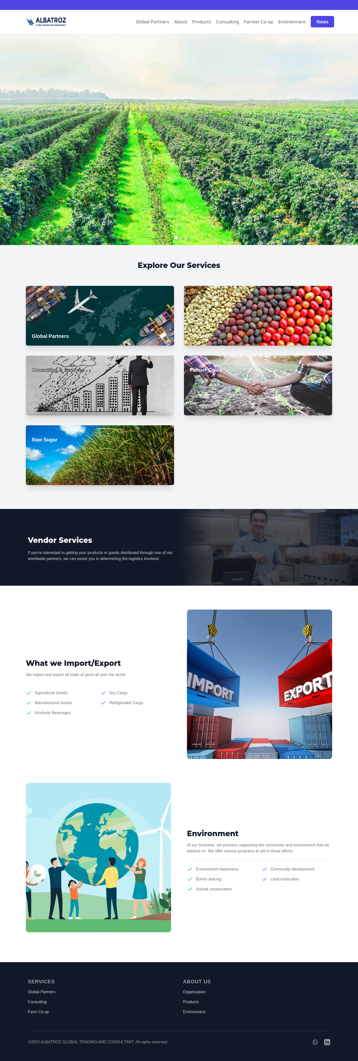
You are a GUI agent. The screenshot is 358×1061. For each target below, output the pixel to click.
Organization (194, 992)
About (180, 22)
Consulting (227, 22)
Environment (292, 22)
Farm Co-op (38, 1012)
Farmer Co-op (258, 22)
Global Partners (152, 22)
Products (201, 22)
